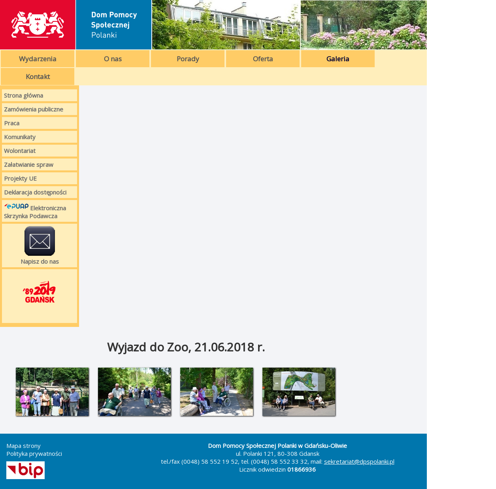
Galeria (337, 58)
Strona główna (23, 95)
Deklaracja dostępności (35, 192)
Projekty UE (20, 178)
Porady (188, 58)
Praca (11, 123)
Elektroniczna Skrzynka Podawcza (35, 211)
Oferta (263, 58)
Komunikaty (20, 137)
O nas (113, 58)
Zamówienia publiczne (33, 109)
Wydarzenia (38, 58)
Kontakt (38, 76)
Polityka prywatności (34, 453)
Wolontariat (20, 151)
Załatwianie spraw (28, 164)
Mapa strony (23, 445)
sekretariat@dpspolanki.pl (359, 461)
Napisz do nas (40, 245)
